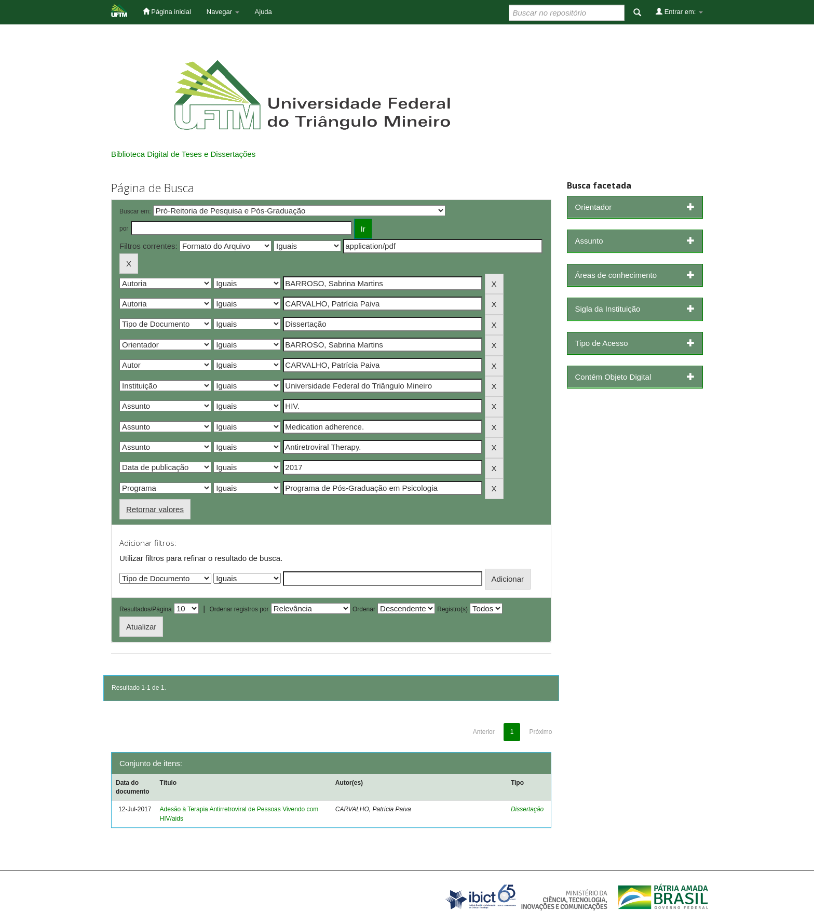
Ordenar (363, 609)
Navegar (223, 12)
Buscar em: (135, 211)
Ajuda (263, 12)
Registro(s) (452, 609)
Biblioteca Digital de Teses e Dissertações (183, 154)
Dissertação (527, 809)
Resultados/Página (145, 609)
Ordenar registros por (238, 609)
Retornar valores (155, 509)
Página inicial (167, 11)
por (123, 228)
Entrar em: (679, 11)
